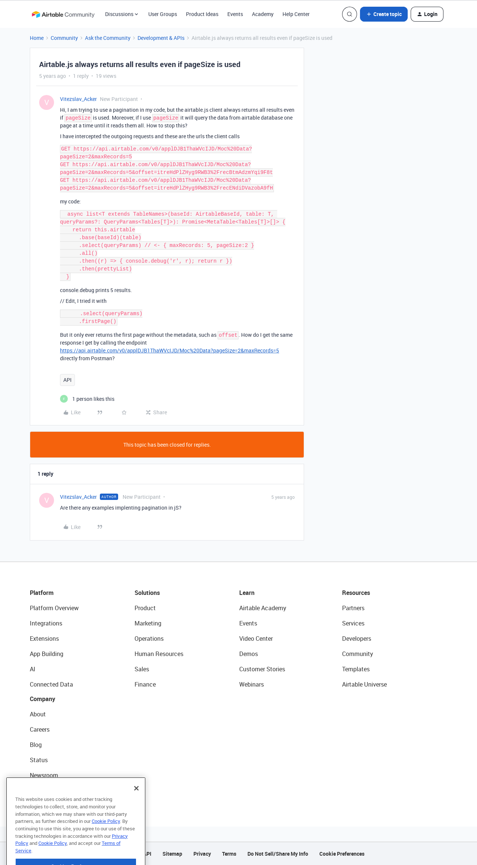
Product (145, 608)
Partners (353, 608)
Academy (263, 14)
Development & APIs (161, 37)
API (67, 379)
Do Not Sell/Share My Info (277, 853)
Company (42, 699)
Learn (247, 593)
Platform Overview (54, 608)
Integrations (46, 623)
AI (32, 669)
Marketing (148, 623)
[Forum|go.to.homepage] (63, 14)
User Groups (162, 14)
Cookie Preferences (341, 853)
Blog (36, 745)
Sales (142, 669)
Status (39, 760)
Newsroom (44, 775)
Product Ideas (202, 14)
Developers (356, 638)
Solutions (147, 593)
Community (64, 37)
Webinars (251, 684)
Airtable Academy (262, 608)
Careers (40, 729)
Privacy (202, 853)
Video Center (256, 638)
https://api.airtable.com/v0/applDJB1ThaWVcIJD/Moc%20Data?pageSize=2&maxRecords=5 (169, 350)
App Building (46, 654)
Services (353, 623)
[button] (384, 14)
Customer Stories (262, 669)
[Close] (136, 803)
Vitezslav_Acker (78, 98)
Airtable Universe (364, 684)
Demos (248, 654)
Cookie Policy (106, 836)
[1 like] (87, 399)
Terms (229, 853)
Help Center (296, 14)
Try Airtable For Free (56, 790)
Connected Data (51, 684)
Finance (145, 684)
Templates (356, 669)
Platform (42, 593)
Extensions (44, 638)
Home (37, 37)
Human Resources (159, 654)
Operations (149, 638)
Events (235, 14)
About (38, 714)
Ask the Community (107, 37)
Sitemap (172, 853)
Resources (356, 593)
